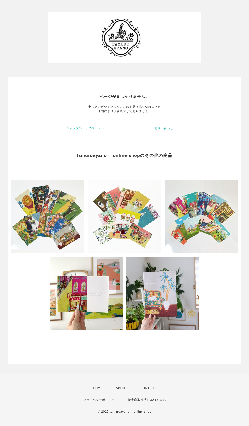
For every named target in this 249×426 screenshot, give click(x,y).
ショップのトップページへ (85, 128)
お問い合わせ (163, 128)
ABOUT (121, 388)
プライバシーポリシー (99, 400)
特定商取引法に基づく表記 (147, 400)
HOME (98, 388)
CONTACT (148, 388)
